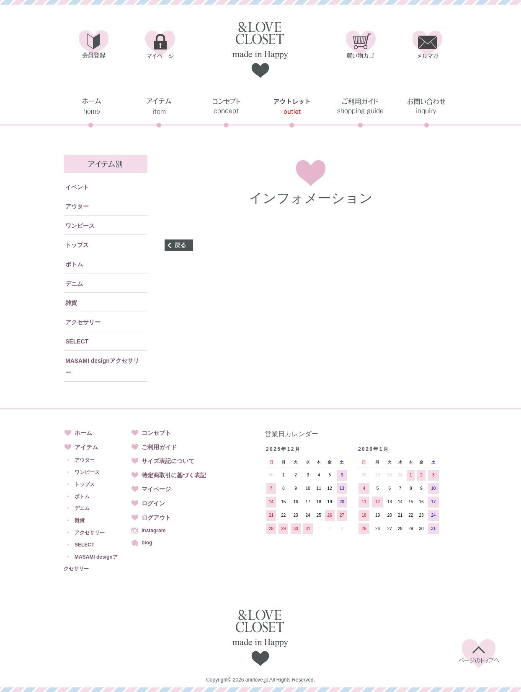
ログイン (153, 503)
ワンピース (80, 225)
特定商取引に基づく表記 (174, 475)
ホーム (83, 432)
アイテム (86, 447)
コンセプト (156, 432)
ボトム (74, 264)
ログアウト (156, 517)
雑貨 (71, 302)
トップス (77, 245)
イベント (77, 187)
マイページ (156, 489)
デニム (74, 283)
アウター (77, 206)
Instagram (153, 530)
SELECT (76, 341)
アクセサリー (83, 322)
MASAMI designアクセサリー (102, 366)
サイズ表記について (168, 461)
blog (147, 543)
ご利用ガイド (159, 447)
